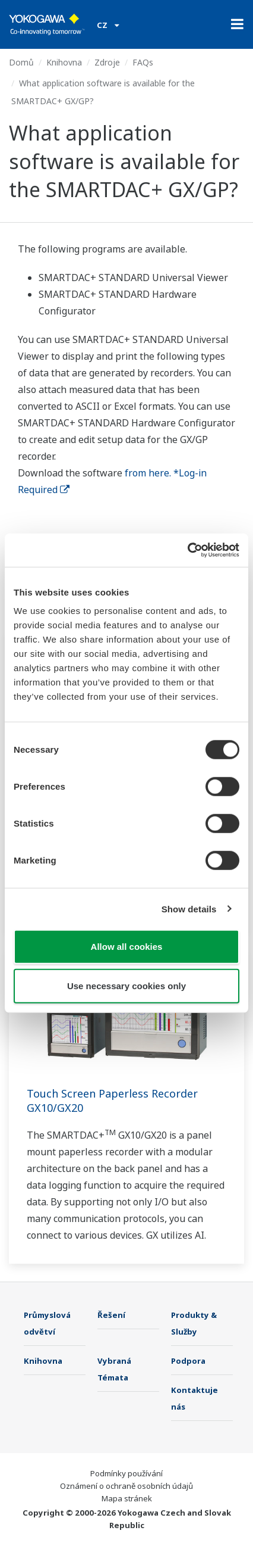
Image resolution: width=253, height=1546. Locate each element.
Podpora (188, 1360)
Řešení (111, 1315)
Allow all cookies (127, 947)
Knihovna (64, 62)
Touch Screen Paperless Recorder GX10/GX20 (112, 1100)
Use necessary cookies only (126, 985)
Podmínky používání (126, 1473)
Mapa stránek (127, 1498)
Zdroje (107, 62)
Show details (189, 908)
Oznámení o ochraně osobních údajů (126, 1485)
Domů (21, 62)
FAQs (142, 62)
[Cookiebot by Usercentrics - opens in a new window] (187, 550)
